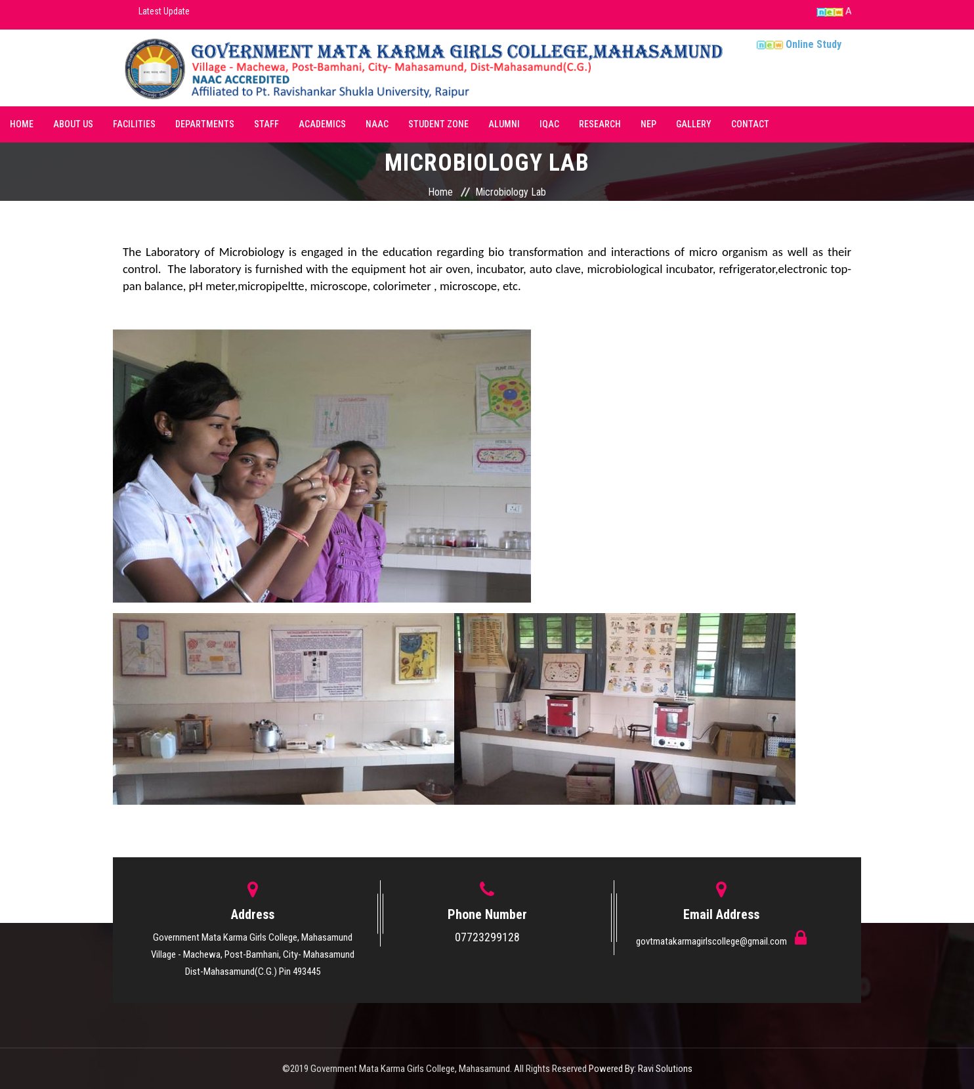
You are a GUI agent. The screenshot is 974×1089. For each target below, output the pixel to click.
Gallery (693, 124)
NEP (648, 124)
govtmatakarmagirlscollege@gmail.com (712, 941)
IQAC (549, 124)
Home (21, 124)
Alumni (504, 124)
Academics (322, 124)
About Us (73, 124)
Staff (266, 124)
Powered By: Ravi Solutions (640, 1069)
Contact (750, 124)
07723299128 (487, 937)
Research (600, 124)
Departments (204, 124)
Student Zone (438, 124)
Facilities (134, 124)
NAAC (377, 124)
